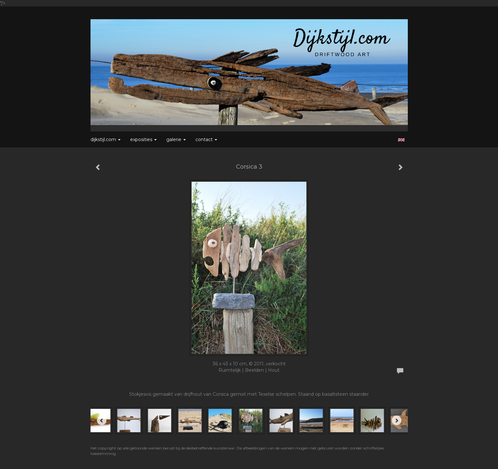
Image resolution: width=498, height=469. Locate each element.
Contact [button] (206, 139)
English (401, 140)
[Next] (396, 420)
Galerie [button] (176, 139)
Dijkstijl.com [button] (106, 139)
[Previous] (102, 420)
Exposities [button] (143, 139)
